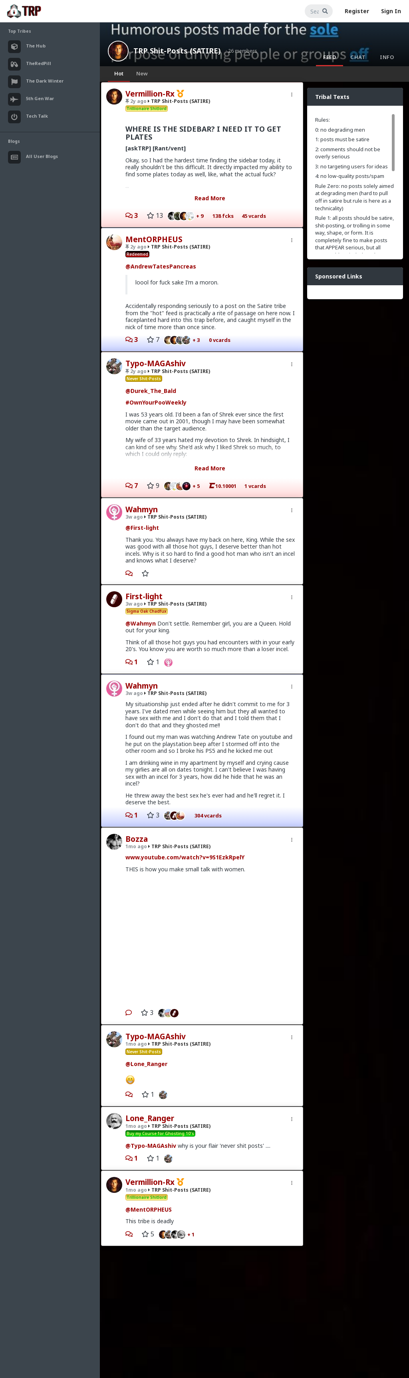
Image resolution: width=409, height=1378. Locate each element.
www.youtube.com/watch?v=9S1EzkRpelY (184, 857)
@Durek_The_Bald (150, 391)
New (142, 73)
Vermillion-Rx (150, 94)
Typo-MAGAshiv (155, 363)
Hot (118, 73)
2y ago (136, 101)
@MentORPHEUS (148, 1209)
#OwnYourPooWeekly (156, 402)
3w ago (134, 516)
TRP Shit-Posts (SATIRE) (177, 50)
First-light (144, 596)
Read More (210, 198)
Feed (329, 57)
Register (357, 11)
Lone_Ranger (149, 1118)
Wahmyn (141, 509)
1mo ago (136, 846)
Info (387, 57)
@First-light (142, 527)
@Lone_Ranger (146, 1064)
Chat (357, 57)
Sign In (391, 11)
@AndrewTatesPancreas (160, 266)
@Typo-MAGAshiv (150, 1145)
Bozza (136, 839)
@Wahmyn (140, 623)
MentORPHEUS (154, 239)
